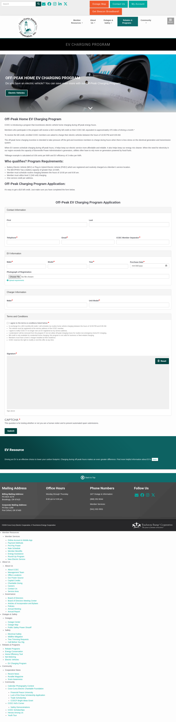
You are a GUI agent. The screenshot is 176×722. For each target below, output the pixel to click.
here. (155, 459)
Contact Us (12, 589)
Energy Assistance (15, 554)
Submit (10, 431)
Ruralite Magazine (15, 676)
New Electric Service (16, 559)
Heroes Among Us (15, 713)
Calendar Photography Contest (21, 686)
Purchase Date (136, 262)
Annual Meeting (14, 609)
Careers (11, 586)
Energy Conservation (14, 651)
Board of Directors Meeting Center (22, 601)
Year (91, 262)
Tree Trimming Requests (18, 639)
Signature (11, 354)
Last (91, 220)
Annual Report (14, 611)
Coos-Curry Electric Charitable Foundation (25, 689)
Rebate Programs (12, 649)
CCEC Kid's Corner (16, 703)
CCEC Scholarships (16, 710)
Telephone (11, 238)
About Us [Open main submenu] (93, 21)
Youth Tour (12, 715)
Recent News (13, 674)
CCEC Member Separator (127, 238)
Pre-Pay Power (14, 546)
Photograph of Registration (19, 272)
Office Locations (14, 575)
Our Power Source (15, 578)
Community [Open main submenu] (146, 21)
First (9, 220)
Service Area (13, 591)
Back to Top (90, 477)
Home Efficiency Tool (14, 654)
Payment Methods (15, 543)
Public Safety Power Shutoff (19, 627)
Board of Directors (15, 598)
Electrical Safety (14, 634)
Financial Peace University (22, 692)
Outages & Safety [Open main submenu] (108, 21)
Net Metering (10, 657)
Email (64, 238)
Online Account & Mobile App (20, 540)
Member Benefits (15, 551)
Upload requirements (15, 280)
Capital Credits (14, 580)
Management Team (16, 572)
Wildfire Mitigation (15, 637)
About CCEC (13, 570)
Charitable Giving (15, 583)
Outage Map (13, 625)
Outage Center (14, 622)
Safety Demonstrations (20, 707)
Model (50, 262)
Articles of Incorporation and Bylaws (23, 603)
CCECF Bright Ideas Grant (22, 700)
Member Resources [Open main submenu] (77, 21)
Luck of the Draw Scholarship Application (28, 695)
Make (9, 262)
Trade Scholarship (18, 698)
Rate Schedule (14, 548)
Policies (11, 606)
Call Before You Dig (16, 642)
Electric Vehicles (16, 93)
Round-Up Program (16, 556)
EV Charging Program (17, 663)
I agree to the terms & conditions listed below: (27, 323)
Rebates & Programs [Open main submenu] (127, 21)
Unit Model (94, 301)
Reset (161, 361)
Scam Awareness (15, 679)
